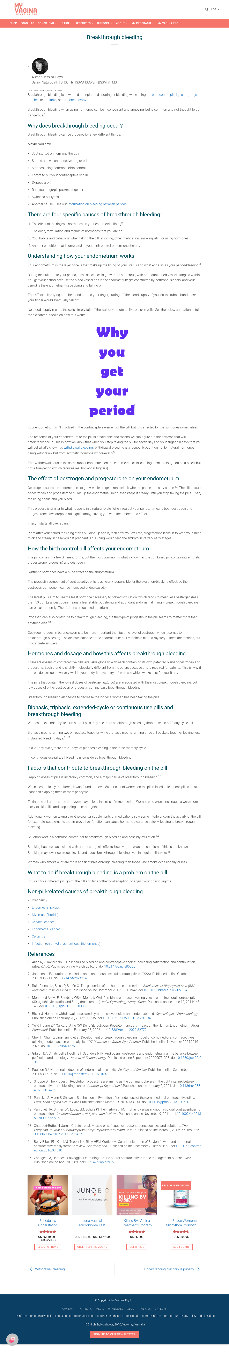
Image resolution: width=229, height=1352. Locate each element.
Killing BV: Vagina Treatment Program (137, 1223)
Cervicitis (38, 936)
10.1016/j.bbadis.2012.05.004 (165, 990)
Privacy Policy (187, 1316)
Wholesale (115, 1308)
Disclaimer (208, 1316)
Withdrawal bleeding (46, 1269)
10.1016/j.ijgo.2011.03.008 (64, 1006)
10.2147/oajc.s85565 (119, 966)
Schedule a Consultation (48, 1223)
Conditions (47, 23)
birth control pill (163, 95)
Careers (161, 1308)
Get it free (137, 1246)
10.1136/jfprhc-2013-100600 (168, 1102)
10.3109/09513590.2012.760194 (127, 1018)
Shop (13, 23)
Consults (27, 23)
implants (50, 100)
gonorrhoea (71, 944)
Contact (68, 1308)
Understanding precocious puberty (172, 1269)
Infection (38, 944)
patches (34, 100)
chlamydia (53, 944)
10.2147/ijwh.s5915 (99, 1162)
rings (193, 95)
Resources (84, 23)
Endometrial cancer (46, 929)
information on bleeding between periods (97, 204)
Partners (85, 1308)
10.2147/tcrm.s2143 (74, 978)
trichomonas (90, 944)
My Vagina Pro (169, 23)
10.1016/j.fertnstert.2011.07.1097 (83, 1074)
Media (100, 1308)
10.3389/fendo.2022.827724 (127, 1030)
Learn (66, 23)
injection (182, 95)
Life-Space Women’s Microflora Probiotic (181, 1223)
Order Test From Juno (92, 1246)
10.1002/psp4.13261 (61, 1046)
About (122, 23)
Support (104, 23)
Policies (145, 1308)
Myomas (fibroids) (45, 915)
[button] (206, 9)
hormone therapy (74, 100)
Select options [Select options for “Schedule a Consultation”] (48, 1246)
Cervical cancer (43, 922)
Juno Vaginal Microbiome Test (92, 1223)
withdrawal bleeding (78, 447)
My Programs (143, 23)
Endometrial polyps (46, 907)
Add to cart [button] (181, 1246)
